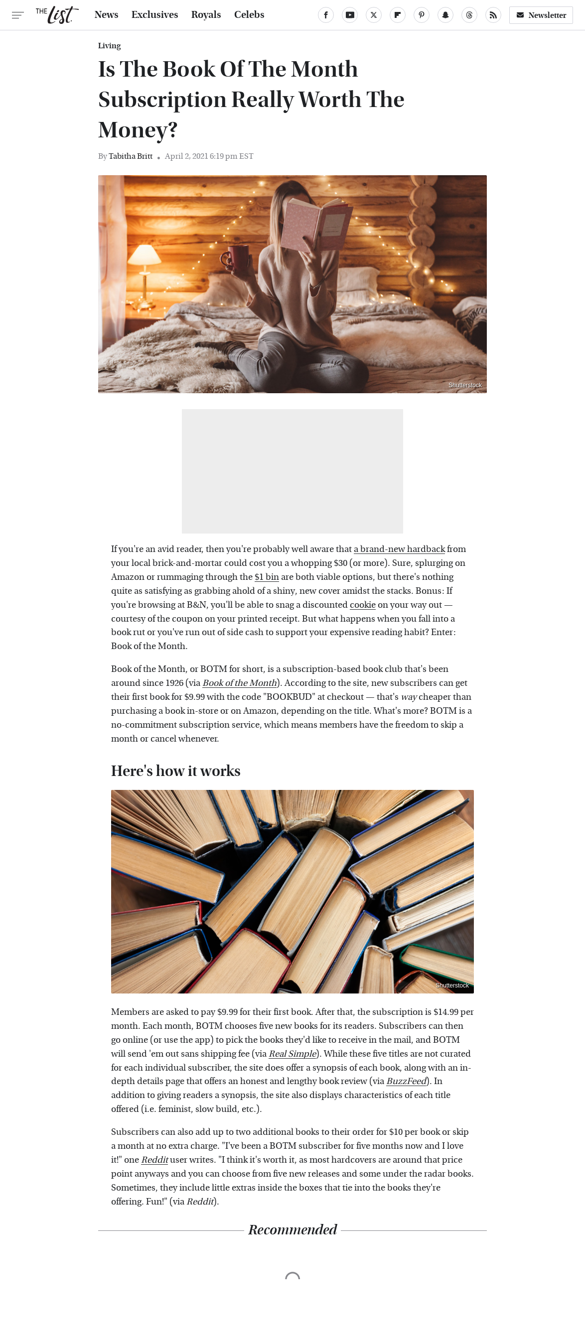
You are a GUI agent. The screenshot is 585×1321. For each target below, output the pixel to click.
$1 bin (267, 577)
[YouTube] (350, 15)
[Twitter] (374, 15)
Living (109, 46)
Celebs (249, 15)
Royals (206, 15)
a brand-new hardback (399, 549)
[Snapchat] (445, 15)
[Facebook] (326, 15)
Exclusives (155, 15)
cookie (363, 605)
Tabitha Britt (130, 156)
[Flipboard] (398, 15)
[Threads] (469, 15)
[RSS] (493, 15)
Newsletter (541, 15)
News (107, 15)
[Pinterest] (422, 15)
